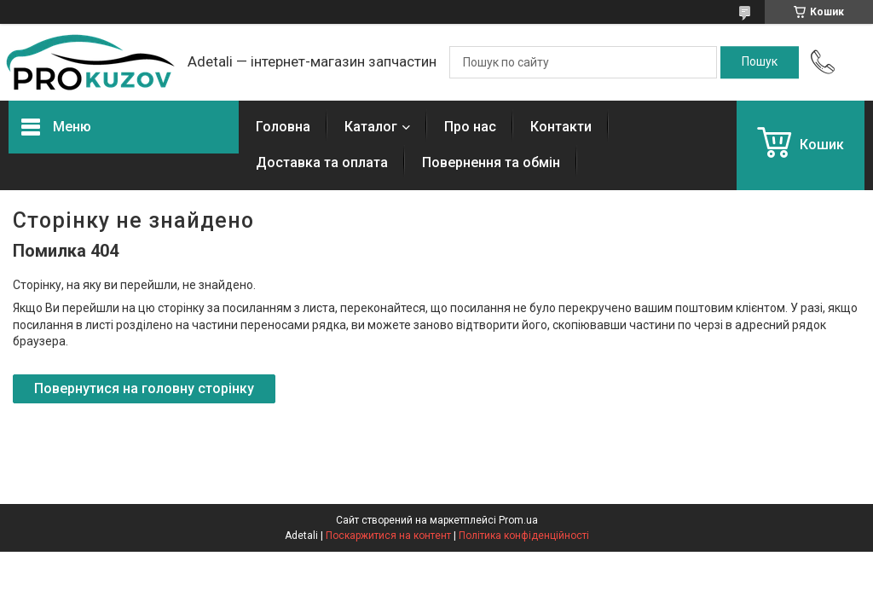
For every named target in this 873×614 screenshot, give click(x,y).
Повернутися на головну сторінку (144, 388)
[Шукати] (759, 62)
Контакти (561, 127)
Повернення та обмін (491, 162)
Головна (283, 127)
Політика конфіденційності (524, 536)
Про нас (470, 127)
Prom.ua (518, 520)
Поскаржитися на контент (388, 536)
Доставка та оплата (322, 162)
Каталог (370, 127)
